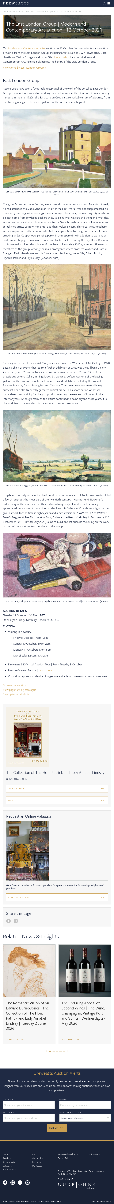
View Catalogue (18, 788)
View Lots (14, 800)
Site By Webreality (101, 1201)
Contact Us (37, 1158)
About (35, 1154)
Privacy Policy (64, 1158)
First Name (8, 1099)
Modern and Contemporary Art (26, 48)
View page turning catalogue (19, 690)
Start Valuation (18, 897)
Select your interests (70, 1112)
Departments (9, 1161)
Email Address (10, 1112)
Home (5, 11)
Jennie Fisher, (62, 57)
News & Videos (17, 11)
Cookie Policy (94, 1154)
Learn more (45, 670)
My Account (37, 1165)
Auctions (7, 1158)
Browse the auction (14, 685)
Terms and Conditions (68, 1154)
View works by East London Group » (24, 67)
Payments (36, 1161)
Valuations (7, 1165)
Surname (63, 1099)
